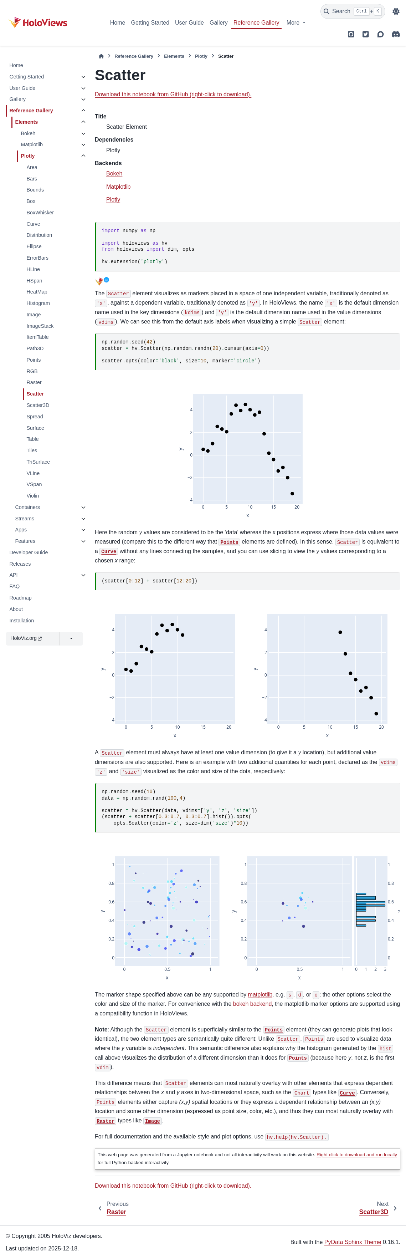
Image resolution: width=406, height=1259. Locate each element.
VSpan (34, 484)
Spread (34, 416)
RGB (31, 371)
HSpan (34, 281)
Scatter (35, 394)
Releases (20, 564)
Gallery (219, 23)
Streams (24, 518)
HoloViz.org (26, 638)
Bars (31, 179)
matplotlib (260, 995)
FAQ (14, 586)
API (13, 575)
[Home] (101, 56)
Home (117, 23)
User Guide (189, 23)
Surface (35, 428)
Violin (32, 496)
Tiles (31, 450)
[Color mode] (396, 11)
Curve (33, 224)
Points (33, 360)
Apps (21, 529)
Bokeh (28, 133)
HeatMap (36, 292)
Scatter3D (37, 405)
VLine (33, 473)
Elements (26, 122)
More (294, 23)
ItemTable (37, 337)
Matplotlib (32, 144)
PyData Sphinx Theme (352, 1242)
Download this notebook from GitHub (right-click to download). (173, 94)
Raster (33, 382)
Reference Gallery (256, 23)
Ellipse (33, 246)
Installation (21, 620)
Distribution (39, 235)
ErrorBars (37, 258)
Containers (27, 507)
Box (30, 201)
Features (25, 541)
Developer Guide (28, 552)
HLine (33, 269)
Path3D (34, 348)
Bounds (35, 190)
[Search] (352, 11)
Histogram (38, 303)
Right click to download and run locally (357, 1154)
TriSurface (38, 462)
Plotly (28, 156)
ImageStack (39, 326)
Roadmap (20, 598)
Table (32, 439)
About (16, 609)
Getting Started (150, 23)
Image (33, 314)
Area (31, 167)
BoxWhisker (40, 212)
